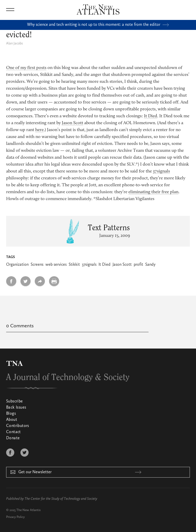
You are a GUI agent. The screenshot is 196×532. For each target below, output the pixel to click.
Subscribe (14, 401)
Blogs (11, 414)
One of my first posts (26, 68)
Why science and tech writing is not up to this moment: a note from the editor (98, 25)
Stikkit (74, 265)
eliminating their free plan (153, 192)
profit (138, 265)
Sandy (150, 265)
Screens (37, 265)
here (39, 130)
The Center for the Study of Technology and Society (60, 499)
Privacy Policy (15, 517)
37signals (161, 171)
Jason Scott (72, 123)
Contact (13, 432)
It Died (150, 116)
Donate (13, 438)
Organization (17, 265)
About (11, 420)
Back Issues (16, 408)
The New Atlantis (28, 510)
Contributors (17, 426)
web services (56, 265)
